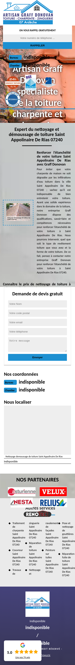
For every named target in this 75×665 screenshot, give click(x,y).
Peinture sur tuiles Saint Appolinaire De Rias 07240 (50, 560)
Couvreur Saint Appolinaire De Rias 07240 (17, 557)
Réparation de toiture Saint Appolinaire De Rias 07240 (34, 553)
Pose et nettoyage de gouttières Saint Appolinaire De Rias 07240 (67, 536)
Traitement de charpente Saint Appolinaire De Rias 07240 (17, 534)
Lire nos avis (22, 657)
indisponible (37, 57)
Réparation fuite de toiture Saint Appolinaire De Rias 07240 (67, 564)
